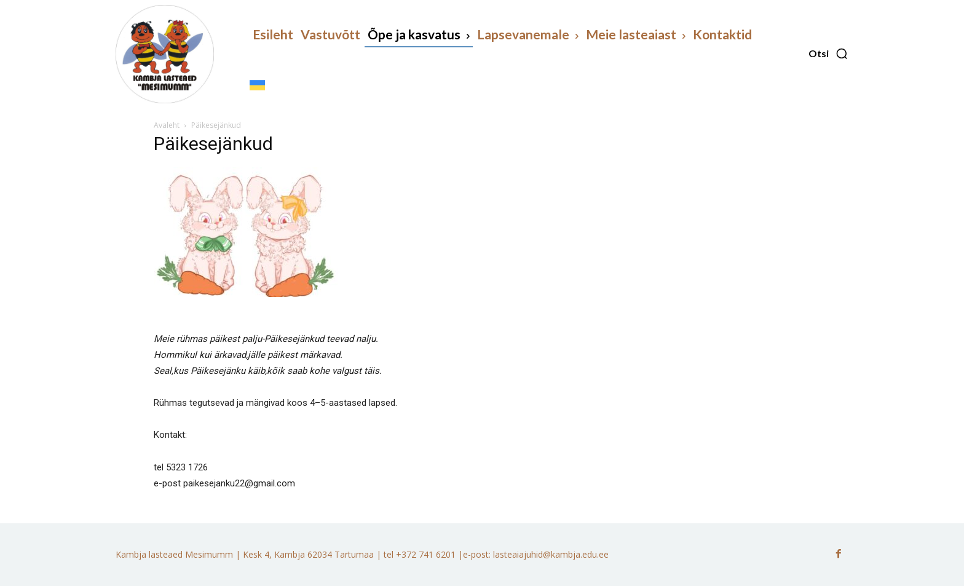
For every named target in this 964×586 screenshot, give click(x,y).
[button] (828, 53)
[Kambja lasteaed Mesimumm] (165, 54)
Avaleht (167, 125)
